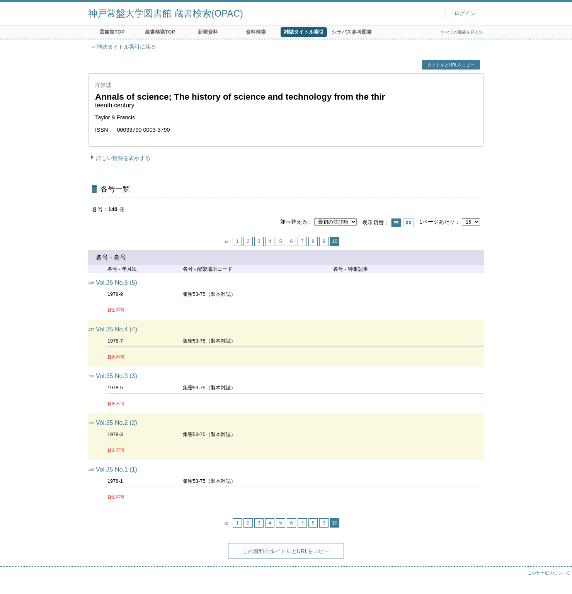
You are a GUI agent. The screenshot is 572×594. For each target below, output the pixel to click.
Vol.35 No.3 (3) (116, 376)
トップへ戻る (558, 580)
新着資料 (208, 32)
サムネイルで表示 (408, 222)
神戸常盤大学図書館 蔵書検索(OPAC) (165, 13)
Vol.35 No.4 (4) (116, 329)
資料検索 (256, 32)
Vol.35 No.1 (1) (116, 469)
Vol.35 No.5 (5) (116, 282)
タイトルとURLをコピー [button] (450, 65)
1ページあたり (437, 222)
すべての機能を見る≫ (462, 32)
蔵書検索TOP (160, 32)
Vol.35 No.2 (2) (116, 422)
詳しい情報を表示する (123, 158)
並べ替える (293, 222)
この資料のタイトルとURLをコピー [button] (286, 551)
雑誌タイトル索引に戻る (126, 47)
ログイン (465, 13)
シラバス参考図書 (352, 32)
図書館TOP (111, 32)
